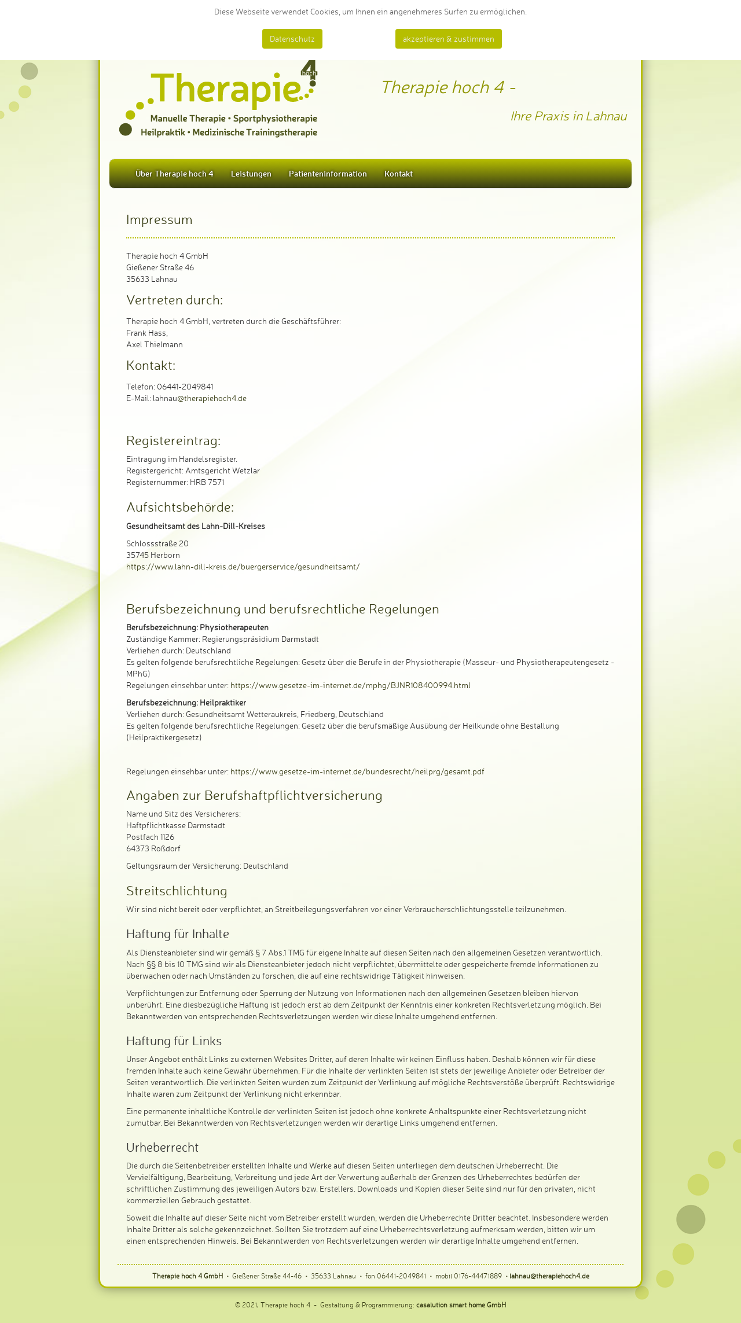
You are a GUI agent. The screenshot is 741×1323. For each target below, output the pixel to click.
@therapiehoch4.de (212, 398)
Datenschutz (292, 38)
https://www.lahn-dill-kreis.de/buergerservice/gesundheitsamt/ (243, 566)
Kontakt (398, 173)
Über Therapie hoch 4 (174, 173)
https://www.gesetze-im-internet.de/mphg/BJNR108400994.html (350, 685)
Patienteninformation (328, 173)
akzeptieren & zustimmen (448, 38)
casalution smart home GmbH (461, 1304)
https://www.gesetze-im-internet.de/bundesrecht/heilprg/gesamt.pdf (357, 771)
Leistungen (251, 173)
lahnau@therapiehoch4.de (549, 1275)
